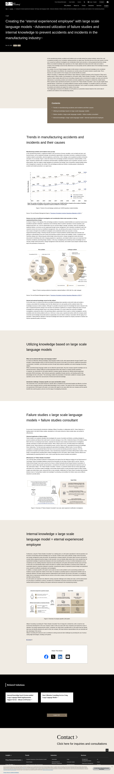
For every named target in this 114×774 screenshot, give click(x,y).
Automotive (54, 759)
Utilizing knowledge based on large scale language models (71, 111)
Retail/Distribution (71, 764)
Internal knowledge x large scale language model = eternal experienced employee (78, 117)
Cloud (98, 762)
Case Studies (72, 2)
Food (68, 759)
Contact (101, 2)
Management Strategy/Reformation (86, 760)
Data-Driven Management (87, 763)
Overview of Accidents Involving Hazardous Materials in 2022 (66, 213)
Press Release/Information (60, 2)
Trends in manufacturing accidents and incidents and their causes (73, 107)
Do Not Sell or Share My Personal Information (101, 769)
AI (97, 759)
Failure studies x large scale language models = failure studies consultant (75, 114)
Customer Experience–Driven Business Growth (36, 759)
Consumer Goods (71, 762)
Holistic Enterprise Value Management (34, 764)
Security (99, 764)
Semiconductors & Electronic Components (57, 762)
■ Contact (29, 639)
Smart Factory (29, 762)
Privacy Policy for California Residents (11, 772)
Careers (79, 2)
